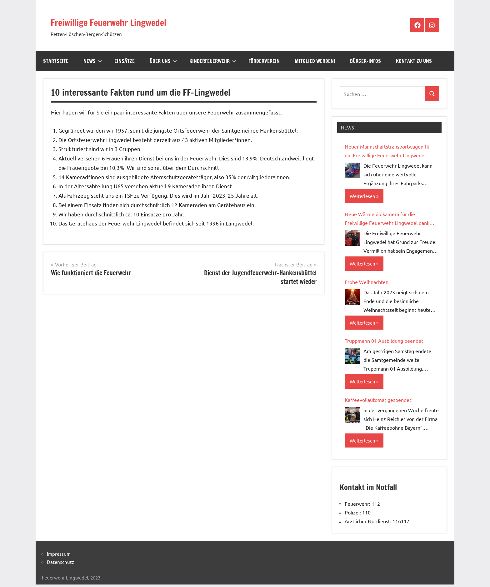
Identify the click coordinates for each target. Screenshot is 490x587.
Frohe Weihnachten (366, 283)
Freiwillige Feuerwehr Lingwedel (135, 21)
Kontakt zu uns (414, 61)
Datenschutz (60, 565)
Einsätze (124, 61)
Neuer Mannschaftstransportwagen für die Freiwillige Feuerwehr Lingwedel (388, 150)
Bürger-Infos (365, 61)
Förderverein (264, 61)
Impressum (59, 556)
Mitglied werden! (315, 61)
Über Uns (163, 61)
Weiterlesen (363, 196)
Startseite (55, 61)
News (92, 61)
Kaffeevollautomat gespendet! (378, 402)
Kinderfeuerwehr (212, 61)
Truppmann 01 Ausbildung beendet (384, 342)
